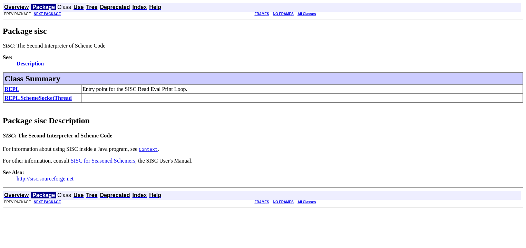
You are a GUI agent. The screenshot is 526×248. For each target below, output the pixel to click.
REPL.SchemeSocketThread (38, 98)
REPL (11, 89)
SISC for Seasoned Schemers (103, 161)
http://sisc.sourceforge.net (45, 179)
